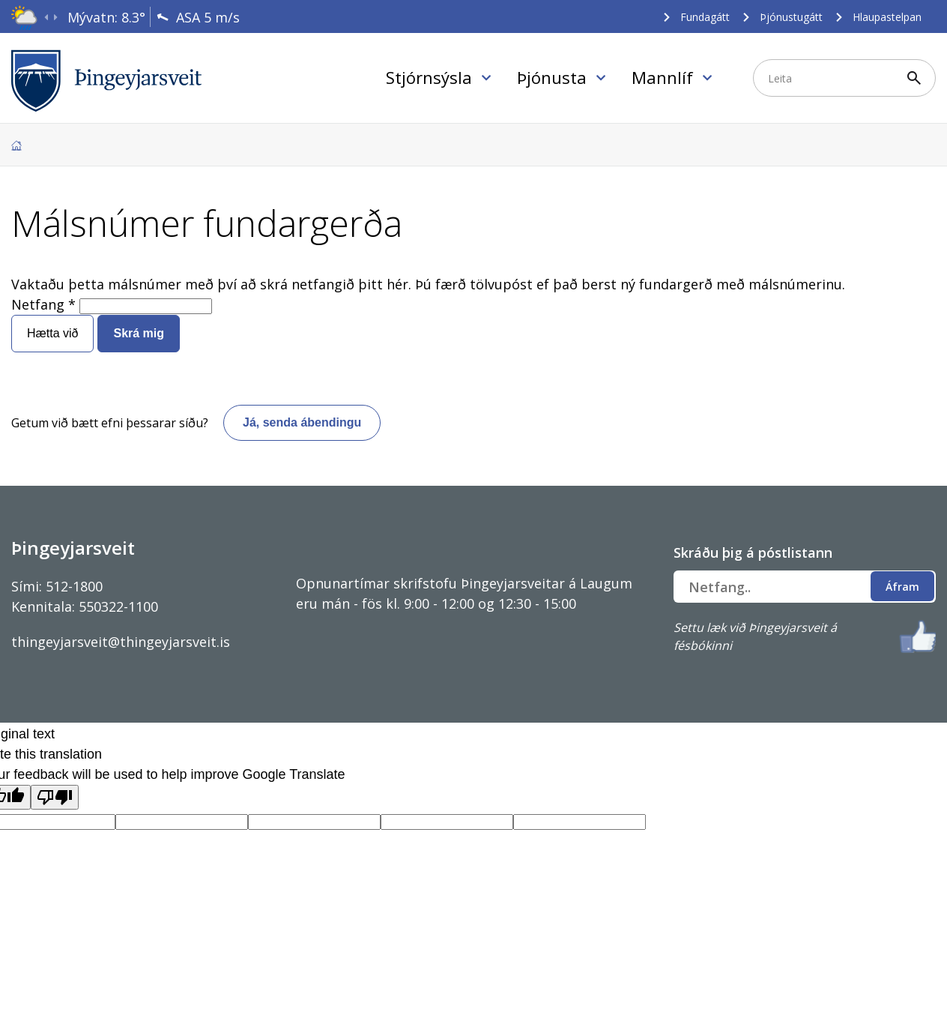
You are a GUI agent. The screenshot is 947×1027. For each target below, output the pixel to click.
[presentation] (46, 17)
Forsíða (16, 145)
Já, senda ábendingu (302, 422)
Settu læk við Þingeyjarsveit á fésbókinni (755, 636)
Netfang (37, 304)
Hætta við (52, 333)
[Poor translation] (55, 797)
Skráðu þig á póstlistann (753, 552)
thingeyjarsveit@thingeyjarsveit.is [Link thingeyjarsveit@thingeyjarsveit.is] (120, 642)
